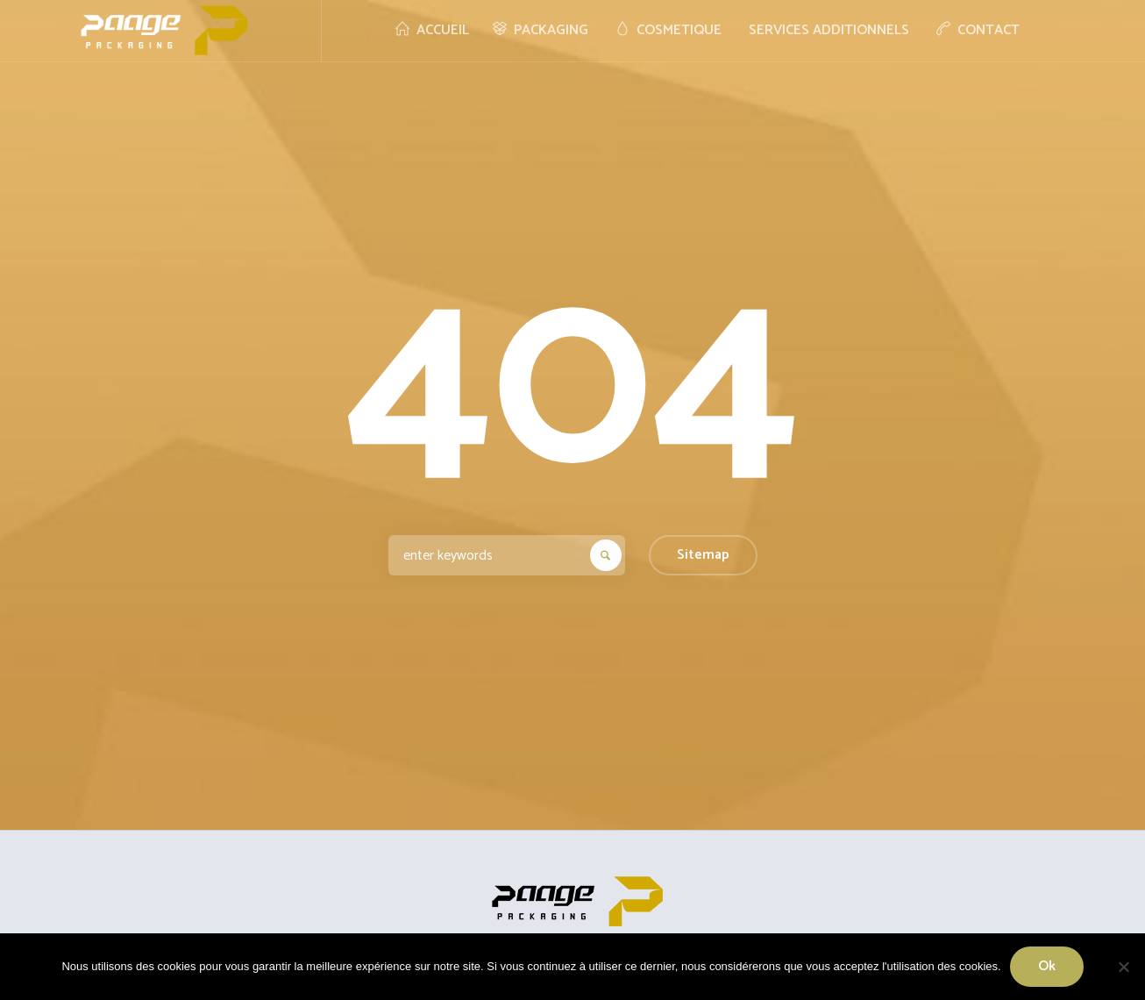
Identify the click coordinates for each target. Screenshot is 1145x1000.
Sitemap (703, 555)
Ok (1047, 966)
